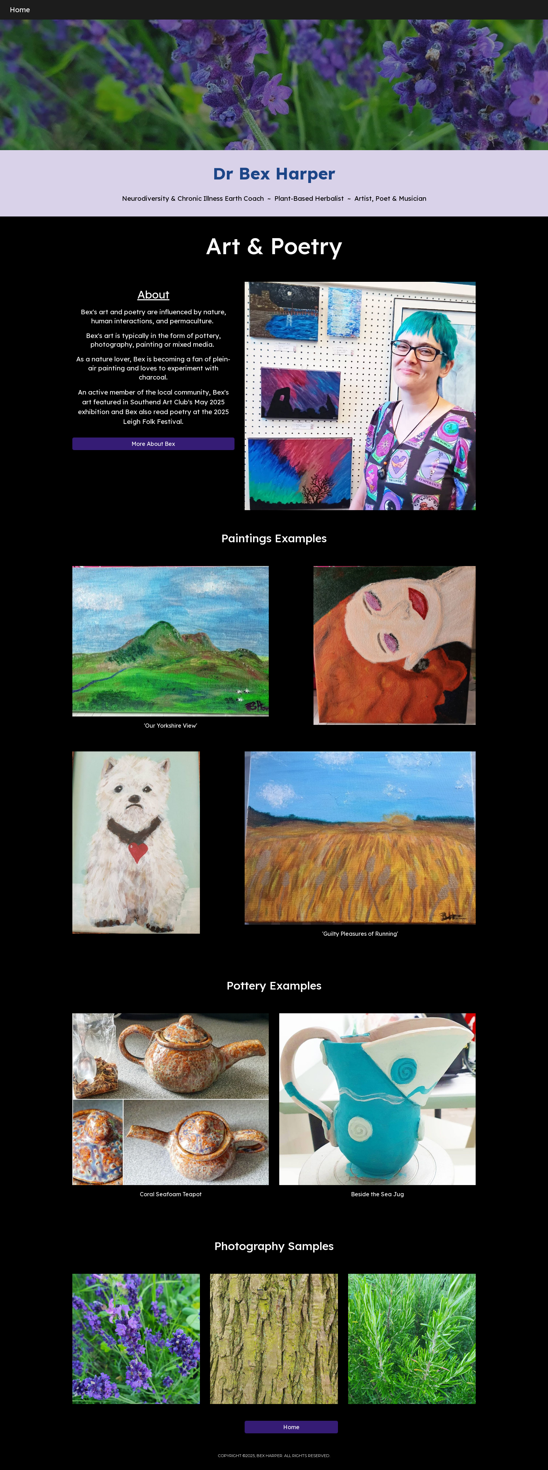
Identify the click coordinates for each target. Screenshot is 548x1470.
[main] (274, 174)
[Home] (291, 1427)
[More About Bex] (153, 444)
